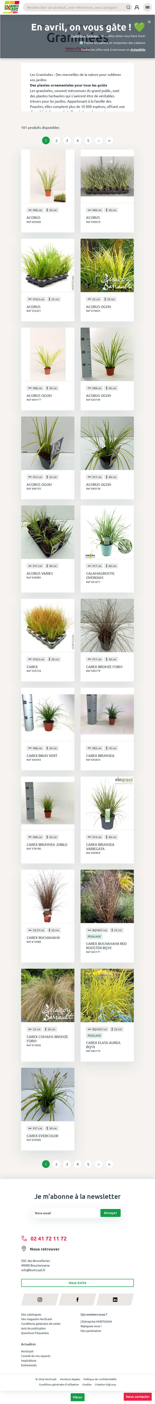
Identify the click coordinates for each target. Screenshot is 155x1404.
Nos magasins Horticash (36, 1319)
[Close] (149, 21)
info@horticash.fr (33, 1270)
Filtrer (77, 1397)
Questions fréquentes (35, 1333)
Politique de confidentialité (99, 1379)
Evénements (29, 1365)
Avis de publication (33, 1328)
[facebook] (77, 1299)
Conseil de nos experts (35, 1356)
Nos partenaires (91, 1331)
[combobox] (77, 7)
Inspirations (28, 1360)
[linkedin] (115, 1299)
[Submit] (127, 7)
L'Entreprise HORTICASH (96, 1321)
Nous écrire (78, 1282)
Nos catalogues (31, 1314)
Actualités (137, 49)
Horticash (27, 1351)
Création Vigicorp (105, 1384)
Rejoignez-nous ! (91, 1326)
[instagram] (40, 1299)
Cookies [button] (87, 1384)
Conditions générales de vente (40, 1323)
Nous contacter (137, 1396)
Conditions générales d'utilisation (59, 1384)
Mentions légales (70, 1379)
